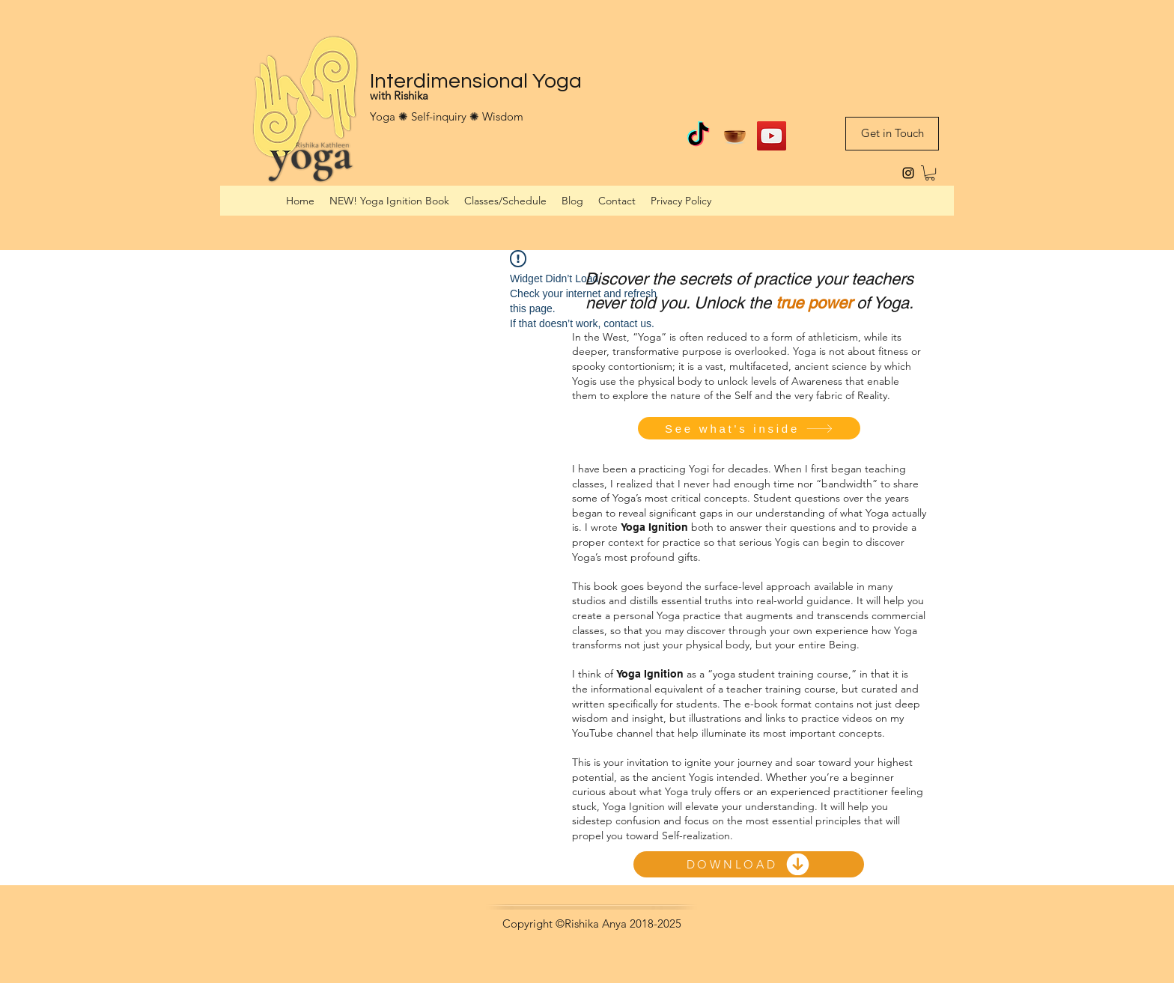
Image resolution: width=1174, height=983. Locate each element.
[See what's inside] (749, 428)
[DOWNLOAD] (748, 864)
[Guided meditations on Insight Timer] (734, 135)
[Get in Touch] (892, 133)
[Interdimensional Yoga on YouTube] (771, 135)
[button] (930, 172)
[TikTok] (698, 135)
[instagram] (908, 172)
